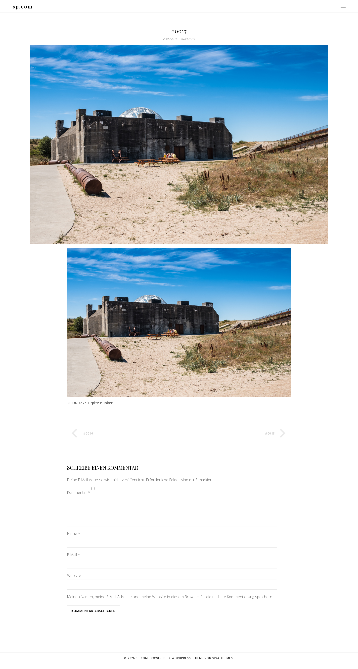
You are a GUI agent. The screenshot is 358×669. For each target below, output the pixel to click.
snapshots (188, 39)
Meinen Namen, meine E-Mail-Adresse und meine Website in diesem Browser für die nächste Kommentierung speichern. (170, 602)
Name (73, 539)
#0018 (270, 433)
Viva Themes (222, 664)
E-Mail (73, 560)
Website (74, 581)
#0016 (88, 433)
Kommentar (78, 492)
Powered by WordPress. (172, 664)
